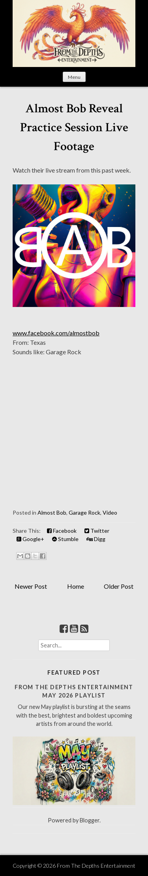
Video (110, 512)
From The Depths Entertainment (96, 865)
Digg (95, 539)
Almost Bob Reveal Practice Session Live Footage (74, 127)
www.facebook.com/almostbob (56, 333)
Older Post (118, 586)
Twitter (96, 530)
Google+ (30, 539)
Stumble (65, 539)
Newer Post (31, 586)
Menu (74, 77)
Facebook (62, 530)
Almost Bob (51, 512)
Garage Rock (84, 512)
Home (75, 586)
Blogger (89, 820)
